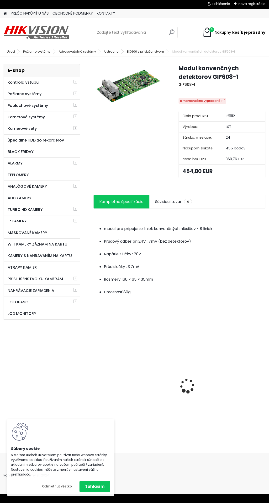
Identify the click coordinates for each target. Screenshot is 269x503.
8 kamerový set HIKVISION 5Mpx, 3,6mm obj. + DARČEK (179, 379)
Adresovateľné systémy (77, 51)
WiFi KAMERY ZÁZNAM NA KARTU (37, 244)
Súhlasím (95, 486)
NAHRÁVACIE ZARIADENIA (31, 290)
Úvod (11, 51)
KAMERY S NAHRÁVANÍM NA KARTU (40, 255)
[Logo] (36, 32)
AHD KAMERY (20, 198)
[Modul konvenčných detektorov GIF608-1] (128, 85)
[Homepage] (5, 13)
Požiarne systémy (36, 51)
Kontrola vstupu (23, 82)
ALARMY (15, 163)
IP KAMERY (17, 221)
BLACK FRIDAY (21, 151)
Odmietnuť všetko (57, 486)
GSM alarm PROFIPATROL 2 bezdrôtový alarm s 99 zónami (121, 388)
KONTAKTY (106, 13)
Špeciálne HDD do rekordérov (36, 140)
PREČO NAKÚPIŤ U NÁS (30, 13)
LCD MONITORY (22, 313)
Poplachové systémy (28, 105)
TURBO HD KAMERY (25, 209)
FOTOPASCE (19, 302)
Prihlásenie (221, 3)
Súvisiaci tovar (173, 202)
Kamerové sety (22, 128)
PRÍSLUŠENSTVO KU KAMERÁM (35, 279)
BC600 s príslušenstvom (145, 51)
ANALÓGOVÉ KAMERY (27, 186)
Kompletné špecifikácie (121, 201)
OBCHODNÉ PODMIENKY (73, 13)
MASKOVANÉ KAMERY (27, 232)
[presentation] (96, 377)
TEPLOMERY (18, 175)
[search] (171, 34)
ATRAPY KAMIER (22, 267)
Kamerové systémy (26, 117)
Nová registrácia (251, 3)
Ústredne (111, 51)
